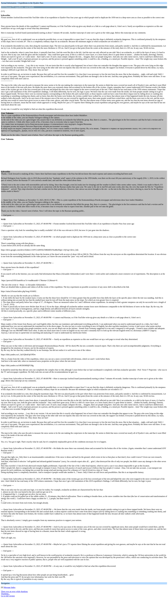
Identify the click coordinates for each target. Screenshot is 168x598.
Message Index (9, 587)
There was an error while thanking (14, 591)
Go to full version (8, 596)
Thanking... (5, 594)
